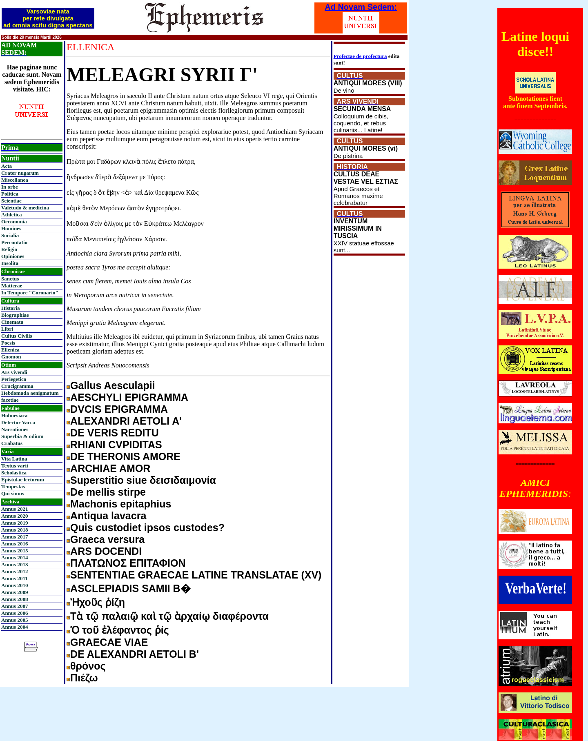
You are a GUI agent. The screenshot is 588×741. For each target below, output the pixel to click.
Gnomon (11, 357)
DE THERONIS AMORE (125, 456)
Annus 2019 (14, 523)
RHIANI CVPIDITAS (116, 444)
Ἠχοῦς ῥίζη (97, 602)
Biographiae (15, 315)
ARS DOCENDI (106, 551)
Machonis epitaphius (120, 504)
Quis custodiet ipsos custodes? (147, 527)
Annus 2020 (14, 516)
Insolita (9, 263)
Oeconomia (14, 221)
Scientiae (11, 201)
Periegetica (13, 379)
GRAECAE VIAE (109, 642)
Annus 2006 (14, 613)
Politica (9, 194)
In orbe (9, 187)
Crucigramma (17, 386)
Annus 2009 (14, 592)
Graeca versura (107, 539)
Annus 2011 (14, 578)
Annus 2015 (14, 550)
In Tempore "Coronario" (29, 292)
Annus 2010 (14, 585)
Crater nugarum (20, 173)
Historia (10, 308)
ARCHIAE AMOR (110, 468)
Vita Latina (14, 459)
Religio (9, 249)
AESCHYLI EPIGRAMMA (129, 397)
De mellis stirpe (108, 492)
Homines (11, 228)
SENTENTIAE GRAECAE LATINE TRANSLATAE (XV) (195, 575)
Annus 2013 (14, 564)
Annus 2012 (14, 571)
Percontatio (14, 242)
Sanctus (10, 279)
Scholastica (14, 473)
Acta (6, 166)
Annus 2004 (14, 627)
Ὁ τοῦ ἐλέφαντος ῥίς (119, 630)
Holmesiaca (14, 415)
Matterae (11, 286)
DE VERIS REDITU (114, 432)
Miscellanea (14, 180)
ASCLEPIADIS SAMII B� (130, 588)
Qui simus (12, 493)
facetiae (10, 400)
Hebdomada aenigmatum (29, 393)
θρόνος (87, 666)
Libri (7, 329)
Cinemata (12, 322)
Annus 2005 (14, 620)
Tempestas (13, 486)
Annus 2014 (14, 557)
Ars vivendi (14, 372)
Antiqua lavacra (108, 515)
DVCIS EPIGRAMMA (119, 409)
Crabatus (11, 443)
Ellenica (10, 350)
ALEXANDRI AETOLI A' (126, 421)
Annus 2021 (14, 509)
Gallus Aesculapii (112, 385)
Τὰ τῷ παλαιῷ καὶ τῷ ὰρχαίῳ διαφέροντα (169, 616)
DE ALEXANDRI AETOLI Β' (134, 654)
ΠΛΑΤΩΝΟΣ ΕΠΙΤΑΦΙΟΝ (127, 563)
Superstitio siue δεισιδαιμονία (143, 480)
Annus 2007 (14, 606)
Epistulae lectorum (22, 479)
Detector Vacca (18, 422)
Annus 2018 (14, 530)
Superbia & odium (22, 436)
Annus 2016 (14, 544)
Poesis (8, 343)
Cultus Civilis (16, 336)
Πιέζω (84, 677)
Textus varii (14, 466)
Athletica (11, 214)
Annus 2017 (14, 537)
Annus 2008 (14, 599)
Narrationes (14, 429)
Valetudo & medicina (25, 208)
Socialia (10, 235)
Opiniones (12, 256)
